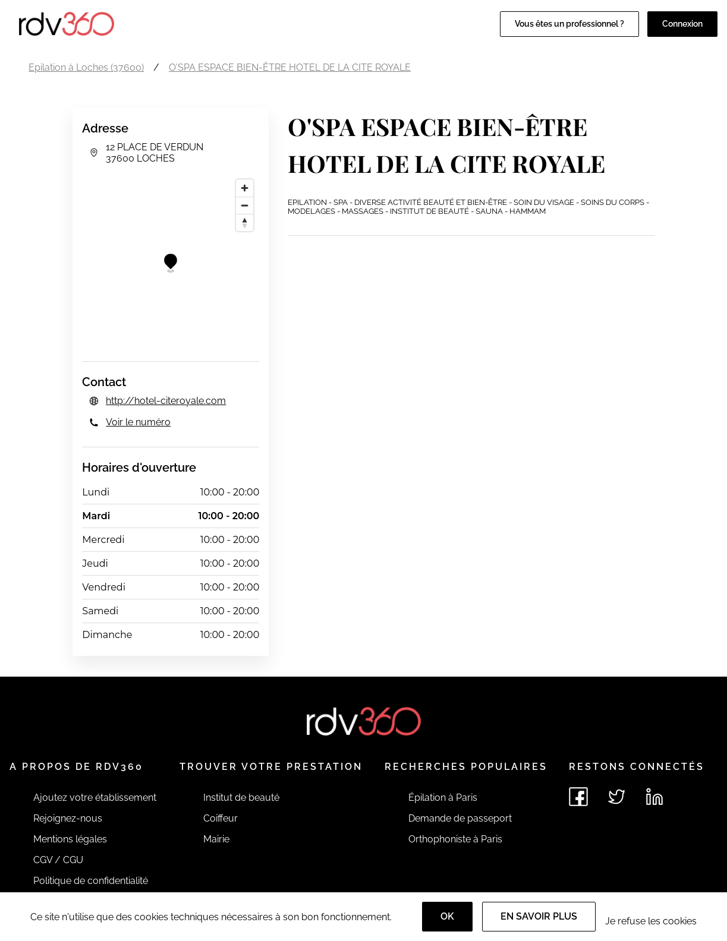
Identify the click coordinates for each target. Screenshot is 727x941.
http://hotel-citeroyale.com (166, 400)
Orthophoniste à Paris (455, 839)
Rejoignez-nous (67, 818)
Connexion (682, 24)
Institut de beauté (241, 797)
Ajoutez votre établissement (94, 797)
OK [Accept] (447, 916)
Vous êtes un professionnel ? (569, 24)
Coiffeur (220, 818)
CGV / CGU (58, 860)
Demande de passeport (460, 818)
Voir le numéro (138, 422)
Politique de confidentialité (90, 880)
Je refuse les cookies (651, 921)
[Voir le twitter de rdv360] (616, 796)
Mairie (216, 839)
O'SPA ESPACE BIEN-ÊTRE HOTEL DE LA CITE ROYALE (290, 67)
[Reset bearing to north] (244, 222)
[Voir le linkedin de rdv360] (654, 796)
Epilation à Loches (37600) (86, 67)
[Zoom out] (244, 205)
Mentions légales (70, 839)
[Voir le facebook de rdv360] (578, 796)
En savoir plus (539, 916)
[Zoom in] (244, 188)
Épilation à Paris (442, 797)
